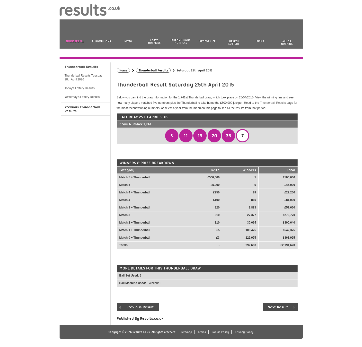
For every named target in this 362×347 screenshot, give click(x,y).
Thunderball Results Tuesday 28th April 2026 (83, 77)
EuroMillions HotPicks (180, 41)
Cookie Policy (220, 332)
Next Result (278, 307)
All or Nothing (287, 42)
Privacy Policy (244, 332)
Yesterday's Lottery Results (82, 97)
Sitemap (186, 332)
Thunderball (75, 41)
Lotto (128, 41)
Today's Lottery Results (80, 88)
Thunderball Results (273, 102)
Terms (202, 332)
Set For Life (207, 41)
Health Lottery (233, 42)
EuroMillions (101, 41)
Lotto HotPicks (154, 41)
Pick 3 (260, 41)
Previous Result (140, 307)
